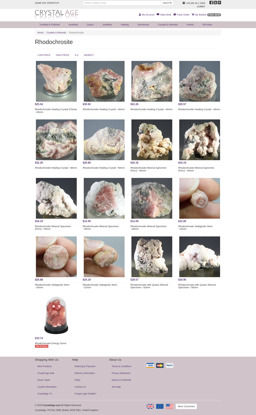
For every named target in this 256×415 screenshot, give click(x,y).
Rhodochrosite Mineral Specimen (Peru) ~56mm (53, 227)
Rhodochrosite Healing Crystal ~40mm (104, 109)
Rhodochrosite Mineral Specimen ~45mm (101, 227)
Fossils (190, 24)
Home (40, 32)
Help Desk (164, 14)
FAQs (77, 380)
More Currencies (186, 406)
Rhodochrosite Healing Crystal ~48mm (56, 167)
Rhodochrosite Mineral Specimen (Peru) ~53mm (196, 169)
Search (167, 3)
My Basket (206, 14)
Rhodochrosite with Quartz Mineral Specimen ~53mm (149, 286)
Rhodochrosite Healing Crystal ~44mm (151, 109)
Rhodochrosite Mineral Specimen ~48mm (148, 227)
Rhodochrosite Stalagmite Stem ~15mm (195, 227)
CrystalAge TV (44, 393)
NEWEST (89, 55)
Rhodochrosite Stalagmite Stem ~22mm (100, 286)
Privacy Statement (121, 373)
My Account (146, 14)
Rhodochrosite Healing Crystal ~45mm (199, 109)
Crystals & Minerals (168, 24)
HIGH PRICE (62, 55)
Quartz (90, 24)
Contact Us (80, 387)
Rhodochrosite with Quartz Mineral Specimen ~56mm (197, 286)
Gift (207, 24)
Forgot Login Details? (85, 393)
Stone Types (43, 380)
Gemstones (143, 24)
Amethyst (73, 24)
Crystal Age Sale (45, 373)
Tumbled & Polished (49, 24)
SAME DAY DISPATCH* (47, 3)
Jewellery (107, 24)
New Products (44, 366)
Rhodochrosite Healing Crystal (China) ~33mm (56, 110)
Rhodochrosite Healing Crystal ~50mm (104, 167)
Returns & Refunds (121, 380)
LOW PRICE (44, 55)
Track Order (182, 14)
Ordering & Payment (85, 366)
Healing (125, 24)
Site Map (116, 387)
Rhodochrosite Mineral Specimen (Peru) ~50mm (148, 169)
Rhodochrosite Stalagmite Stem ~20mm (52, 286)
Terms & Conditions (121, 366)
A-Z (77, 55)
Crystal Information (46, 387)
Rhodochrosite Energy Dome (50, 343)
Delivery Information (85, 373)
